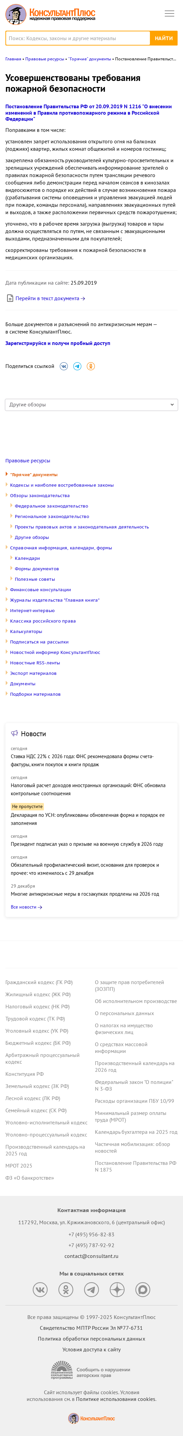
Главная (13, 58)
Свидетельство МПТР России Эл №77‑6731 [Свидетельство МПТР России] (91, 1327)
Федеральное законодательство (51, 506)
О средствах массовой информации (121, 1047)
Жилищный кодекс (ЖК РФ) (38, 994)
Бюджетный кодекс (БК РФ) (38, 1042)
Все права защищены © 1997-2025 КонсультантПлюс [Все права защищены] (91, 1317)
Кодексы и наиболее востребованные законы (62, 485)
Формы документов (37, 569)
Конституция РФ (24, 1073)
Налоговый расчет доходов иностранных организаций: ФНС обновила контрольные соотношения (88, 789)
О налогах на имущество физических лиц (124, 1028)
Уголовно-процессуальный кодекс (46, 1134)
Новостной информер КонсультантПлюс (55, 652)
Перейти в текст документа (42, 298)
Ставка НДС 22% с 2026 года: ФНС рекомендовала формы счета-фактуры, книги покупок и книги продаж (82, 760)
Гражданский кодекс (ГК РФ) (39, 982)
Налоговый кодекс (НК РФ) (37, 1006)
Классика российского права (43, 621)
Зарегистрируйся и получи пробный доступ (57, 343)
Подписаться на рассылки (39, 642)
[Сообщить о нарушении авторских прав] (91, 1370)
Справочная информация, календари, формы (61, 548)
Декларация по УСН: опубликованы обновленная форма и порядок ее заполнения (88, 819)
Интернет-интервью (32, 610)
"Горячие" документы (34, 475)
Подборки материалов (35, 694)
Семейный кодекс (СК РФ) (36, 1110)
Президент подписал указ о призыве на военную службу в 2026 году (87, 844)
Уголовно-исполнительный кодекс (46, 1122)
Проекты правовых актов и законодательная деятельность (82, 527)
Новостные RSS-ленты (35, 663)
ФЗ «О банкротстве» (29, 1177)
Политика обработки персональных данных (91, 1338)
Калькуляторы (26, 631)
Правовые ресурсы (27, 461)
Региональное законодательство (52, 516)
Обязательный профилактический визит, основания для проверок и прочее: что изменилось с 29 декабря (85, 869)
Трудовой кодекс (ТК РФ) (35, 1018)
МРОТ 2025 (18, 1165)
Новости (33, 733)
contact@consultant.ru (91, 1256)
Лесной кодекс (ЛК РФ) (32, 1098)
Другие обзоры (32, 537)
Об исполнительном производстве (136, 1001)
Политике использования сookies (115, 1399)
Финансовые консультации (40, 590)
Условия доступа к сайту (91, 1349)
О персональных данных (124, 1013)
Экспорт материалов (33, 673)
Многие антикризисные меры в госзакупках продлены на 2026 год (85, 894)
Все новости (23, 907)
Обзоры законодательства (40, 495)
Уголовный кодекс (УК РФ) (36, 1030)
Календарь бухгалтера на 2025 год (136, 1131)
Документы (22, 684)
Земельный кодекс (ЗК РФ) (37, 1086)
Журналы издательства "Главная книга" (55, 600)
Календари (27, 558)
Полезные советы (35, 579)
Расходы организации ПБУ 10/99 (134, 1100)
